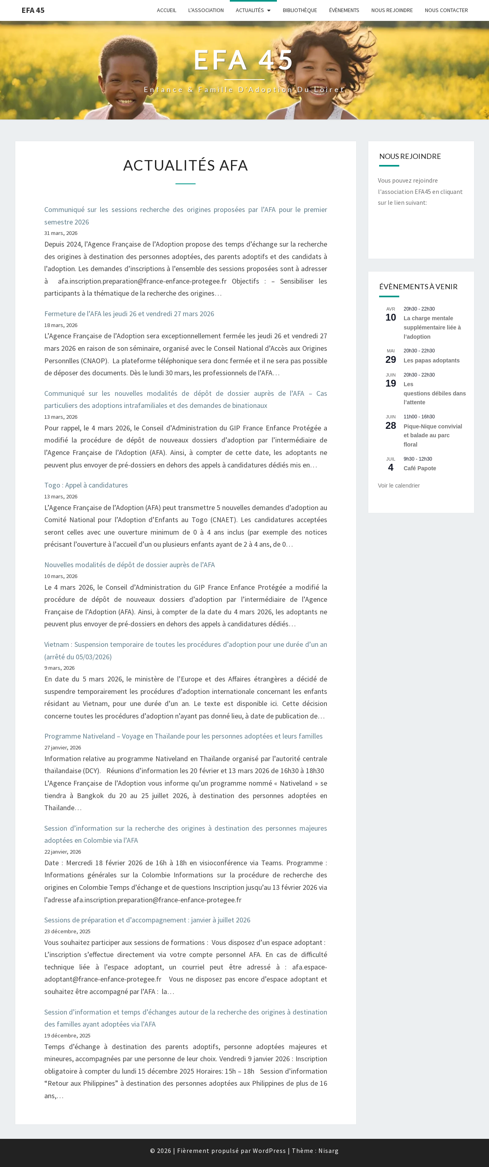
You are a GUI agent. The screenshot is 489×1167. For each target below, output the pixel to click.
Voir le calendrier (399, 485)
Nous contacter (446, 10)
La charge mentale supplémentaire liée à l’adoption (432, 327)
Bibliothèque (300, 10)
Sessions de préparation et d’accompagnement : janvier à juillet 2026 (147, 919)
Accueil (166, 10)
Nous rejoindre (392, 10)
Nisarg (328, 1150)
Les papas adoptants (432, 360)
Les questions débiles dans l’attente (435, 393)
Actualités (250, 10)
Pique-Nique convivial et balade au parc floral (433, 435)
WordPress (269, 1150)
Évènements (344, 10)
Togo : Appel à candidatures (86, 485)
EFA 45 (33, 10)
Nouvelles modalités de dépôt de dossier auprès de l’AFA (129, 564)
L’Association (206, 10)
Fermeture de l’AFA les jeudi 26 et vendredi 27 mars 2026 (130, 313)
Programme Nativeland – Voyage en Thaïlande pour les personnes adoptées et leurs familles (183, 736)
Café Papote (420, 468)
